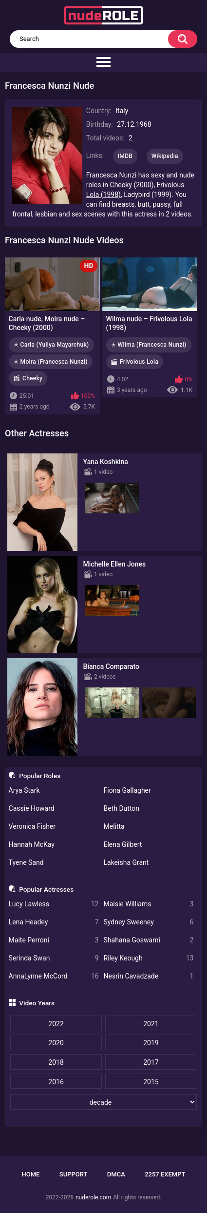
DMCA (116, 1174)
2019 (150, 1043)
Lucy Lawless (54, 904)
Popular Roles (39, 776)
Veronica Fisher (32, 826)
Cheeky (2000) (132, 185)
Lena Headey (54, 922)
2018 (55, 1062)
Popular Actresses (46, 889)
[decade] (103, 1102)
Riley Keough (149, 958)
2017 (150, 1062)
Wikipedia (164, 156)
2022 (55, 1024)
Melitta (114, 826)
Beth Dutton (122, 808)
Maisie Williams (149, 904)
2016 (55, 1082)
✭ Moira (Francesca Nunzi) (51, 361)
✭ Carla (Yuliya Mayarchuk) (51, 344)
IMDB (125, 156)
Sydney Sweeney (149, 922)
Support (73, 1174)
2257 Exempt (165, 1174)
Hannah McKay (32, 844)
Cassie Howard (32, 808)
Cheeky (32, 378)
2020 (55, 1043)
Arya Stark (24, 790)
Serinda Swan (54, 958)
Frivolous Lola (139, 361)
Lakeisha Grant (126, 862)
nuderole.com (93, 1197)
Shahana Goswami (149, 940)
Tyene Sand (26, 862)
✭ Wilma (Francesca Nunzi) (149, 344)
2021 (150, 1024)
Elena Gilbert (123, 844)
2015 (150, 1082)
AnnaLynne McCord (54, 976)
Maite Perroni (54, 940)
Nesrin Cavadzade (149, 976)
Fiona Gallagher (127, 790)
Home (31, 1174)
